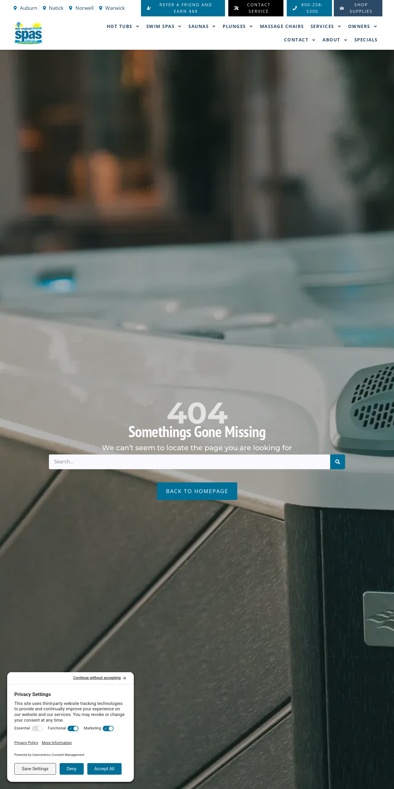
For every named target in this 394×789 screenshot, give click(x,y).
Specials (366, 40)
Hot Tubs (123, 26)
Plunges (238, 26)
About (335, 40)
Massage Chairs (282, 26)
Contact (300, 40)
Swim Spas (164, 26)
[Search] (337, 461)
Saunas (202, 26)
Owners (363, 26)
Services (326, 26)
